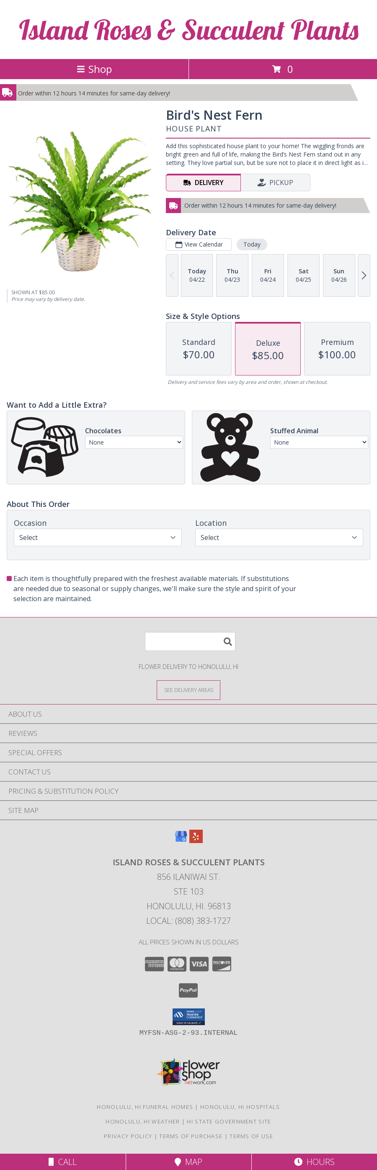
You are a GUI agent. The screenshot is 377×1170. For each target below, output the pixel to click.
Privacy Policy (128, 1136)
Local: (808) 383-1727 (188, 920)
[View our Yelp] (196, 840)
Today (252, 244)
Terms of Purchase (190, 1136)
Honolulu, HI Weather (143, 1121)
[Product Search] (190, 641)
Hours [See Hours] (314, 1161)
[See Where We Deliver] (188, 690)
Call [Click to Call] (63, 1161)
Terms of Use (251, 1136)
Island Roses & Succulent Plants (189, 29)
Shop (94, 69)
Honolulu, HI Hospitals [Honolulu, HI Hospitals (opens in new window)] (240, 1107)
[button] (189, 1016)
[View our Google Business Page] (181, 840)
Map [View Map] (188, 1161)
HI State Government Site (229, 1121)
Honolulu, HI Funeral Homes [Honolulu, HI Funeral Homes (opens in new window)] (145, 1107)
